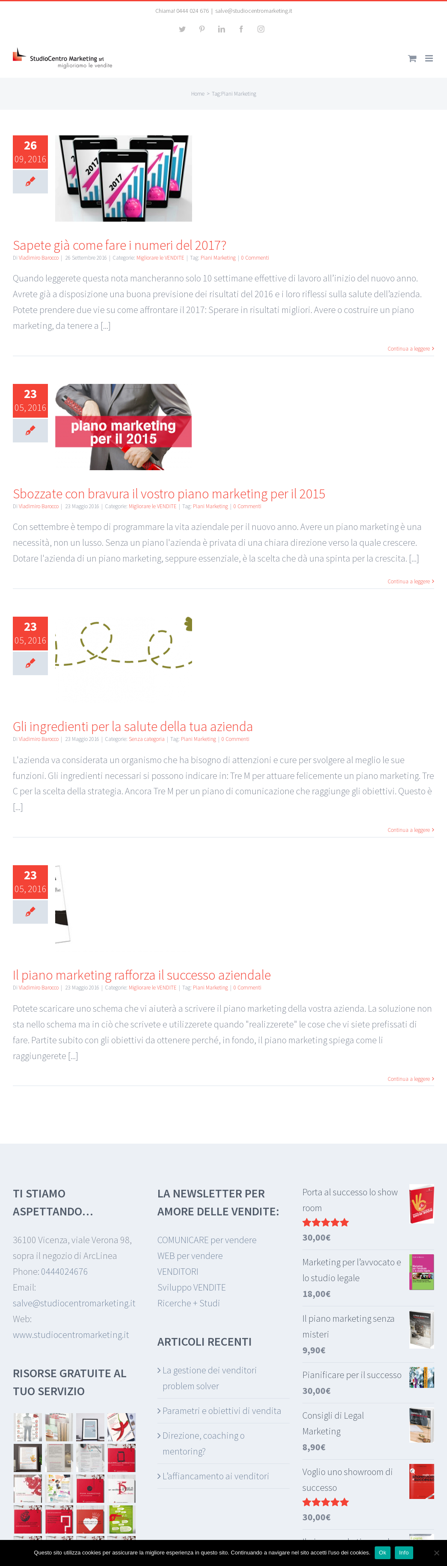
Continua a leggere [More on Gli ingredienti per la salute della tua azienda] (409, 830)
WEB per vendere (190, 1256)
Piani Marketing (218, 257)
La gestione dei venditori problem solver (210, 1378)
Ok (382, 1552)
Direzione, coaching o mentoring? (204, 1443)
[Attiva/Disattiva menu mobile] (429, 58)
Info (404, 1552)
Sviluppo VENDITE (191, 1287)
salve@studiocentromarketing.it (253, 11)
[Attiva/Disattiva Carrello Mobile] (412, 58)
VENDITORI (177, 1271)
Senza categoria (147, 739)
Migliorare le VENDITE (160, 257)
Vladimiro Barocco (39, 257)
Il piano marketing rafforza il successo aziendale (142, 975)
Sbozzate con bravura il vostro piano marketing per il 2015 (169, 493)
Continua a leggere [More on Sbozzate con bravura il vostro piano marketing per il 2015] (409, 581)
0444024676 (64, 1271)
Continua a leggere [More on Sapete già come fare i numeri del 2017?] (409, 348)
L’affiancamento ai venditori (216, 1476)
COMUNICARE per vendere (207, 1240)
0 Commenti (255, 257)
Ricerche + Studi (188, 1303)
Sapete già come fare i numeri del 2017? (120, 245)
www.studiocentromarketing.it (71, 1335)
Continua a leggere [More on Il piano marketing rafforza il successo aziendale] (409, 1079)
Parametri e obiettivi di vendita (222, 1411)
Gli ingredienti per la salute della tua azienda (133, 726)
